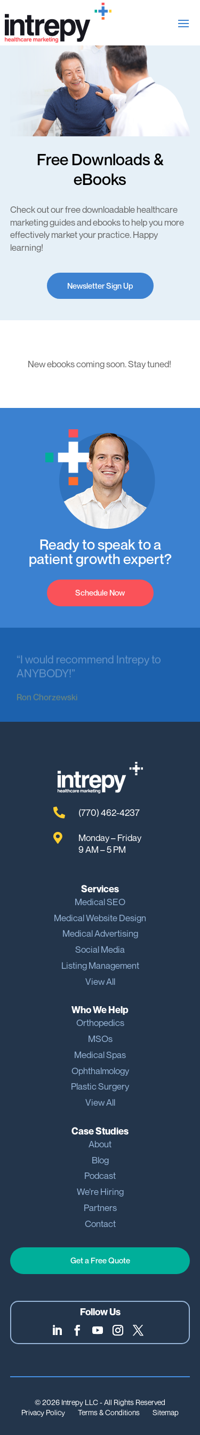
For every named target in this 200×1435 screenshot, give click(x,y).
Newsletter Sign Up (100, 285)
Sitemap (166, 1412)
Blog (100, 1160)
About (100, 1143)
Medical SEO (100, 901)
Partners (100, 1207)
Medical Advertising (100, 933)
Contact (100, 1223)
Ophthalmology (100, 1070)
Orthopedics (100, 1022)
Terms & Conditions (109, 1412)
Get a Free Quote (100, 1260)
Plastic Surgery (100, 1086)
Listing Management (100, 965)
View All (100, 981)
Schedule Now (100, 592)
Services (100, 888)
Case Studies (100, 1131)
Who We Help (100, 1009)
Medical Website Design (100, 917)
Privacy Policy (43, 1412)
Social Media (100, 949)
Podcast (100, 1175)
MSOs (100, 1038)
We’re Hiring (100, 1191)
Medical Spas (100, 1054)
